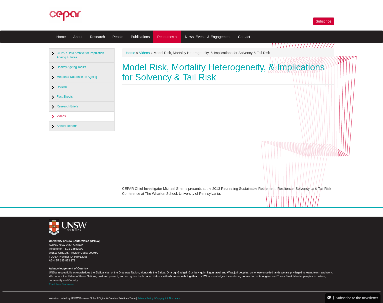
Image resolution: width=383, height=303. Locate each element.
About (78, 37)
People (117, 37)
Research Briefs (67, 106)
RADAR (62, 87)
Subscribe (323, 21)
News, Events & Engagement (207, 37)
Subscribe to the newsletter (352, 298)
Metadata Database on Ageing (77, 77)
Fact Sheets (65, 96)
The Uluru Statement (62, 284)
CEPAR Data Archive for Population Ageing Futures (80, 55)
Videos (61, 116)
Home (61, 37)
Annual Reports (67, 126)
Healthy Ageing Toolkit (71, 67)
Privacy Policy (145, 298)
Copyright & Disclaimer (168, 298)
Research (97, 37)
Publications (140, 37)
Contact (244, 37)
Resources (167, 37)
